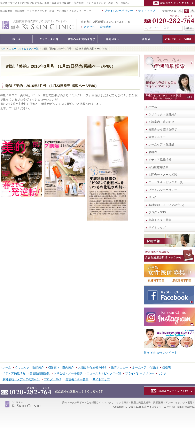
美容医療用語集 (158, 167)
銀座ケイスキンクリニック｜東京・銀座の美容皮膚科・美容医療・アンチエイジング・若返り (143, 402)
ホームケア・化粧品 (161, 144)
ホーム (152, 106)
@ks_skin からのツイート (160, 352)
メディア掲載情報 (159, 159)
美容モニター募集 (159, 220)
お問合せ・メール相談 (162, 174)
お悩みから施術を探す (162, 129)
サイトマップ (157, 227)
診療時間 (105, 27)
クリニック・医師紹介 (162, 114)
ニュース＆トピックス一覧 (165, 182)
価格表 (152, 152)
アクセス (89, 27)
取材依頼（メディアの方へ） (167, 205)
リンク (152, 197)
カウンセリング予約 (169, 3)
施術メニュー (157, 136)
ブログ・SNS (157, 212)
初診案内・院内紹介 (161, 122)
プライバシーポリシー (162, 189)
